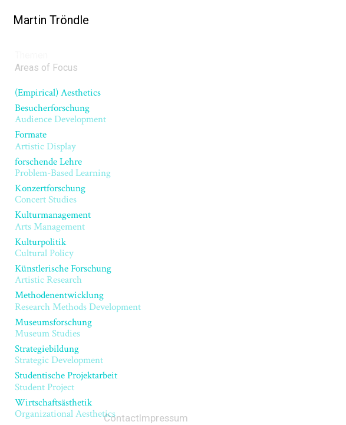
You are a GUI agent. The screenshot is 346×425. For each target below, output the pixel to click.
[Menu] (328, 21)
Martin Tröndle (47, 20)
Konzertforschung (52, 99)
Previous (62, 155)
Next (291, 155)
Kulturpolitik (38, 116)
